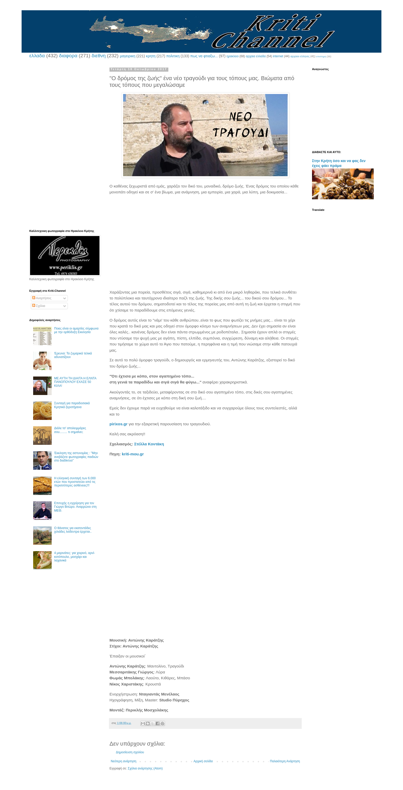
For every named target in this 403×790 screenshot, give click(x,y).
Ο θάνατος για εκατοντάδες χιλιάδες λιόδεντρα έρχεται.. (73, 529)
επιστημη (321, 56)
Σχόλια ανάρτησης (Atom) (145, 768)
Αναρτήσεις (41, 298)
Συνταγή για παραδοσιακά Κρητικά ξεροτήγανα (72, 405)
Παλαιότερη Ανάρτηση (285, 761)
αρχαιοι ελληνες (300, 56)
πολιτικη (173, 56)
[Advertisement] (205, 240)
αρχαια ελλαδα (255, 56)
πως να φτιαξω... (204, 56)
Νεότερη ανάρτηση (123, 761)
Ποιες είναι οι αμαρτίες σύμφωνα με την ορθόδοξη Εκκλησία (76, 330)
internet (278, 56)
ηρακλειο (232, 56)
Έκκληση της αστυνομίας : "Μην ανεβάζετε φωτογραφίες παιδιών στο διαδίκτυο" (76, 456)
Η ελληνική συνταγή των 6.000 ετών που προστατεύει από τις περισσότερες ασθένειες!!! (75, 481)
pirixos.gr (118, 424)
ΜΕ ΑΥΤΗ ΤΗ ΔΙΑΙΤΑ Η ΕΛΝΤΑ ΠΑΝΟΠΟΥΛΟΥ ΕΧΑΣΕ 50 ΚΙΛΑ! (75, 382)
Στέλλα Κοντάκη (149, 444)
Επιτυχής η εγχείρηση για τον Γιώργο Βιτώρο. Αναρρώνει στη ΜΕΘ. (75, 506)
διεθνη (98, 55)
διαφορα (68, 55)
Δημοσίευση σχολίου (130, 752)
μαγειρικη (127, 56)
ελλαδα (37, 55)
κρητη (150, 56)
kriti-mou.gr (133, 454)
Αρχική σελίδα (203, 761)
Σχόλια (38, 306)
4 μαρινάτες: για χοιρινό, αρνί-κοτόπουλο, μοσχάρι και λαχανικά (74, 556)
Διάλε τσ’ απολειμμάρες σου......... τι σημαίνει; (70, 430)
